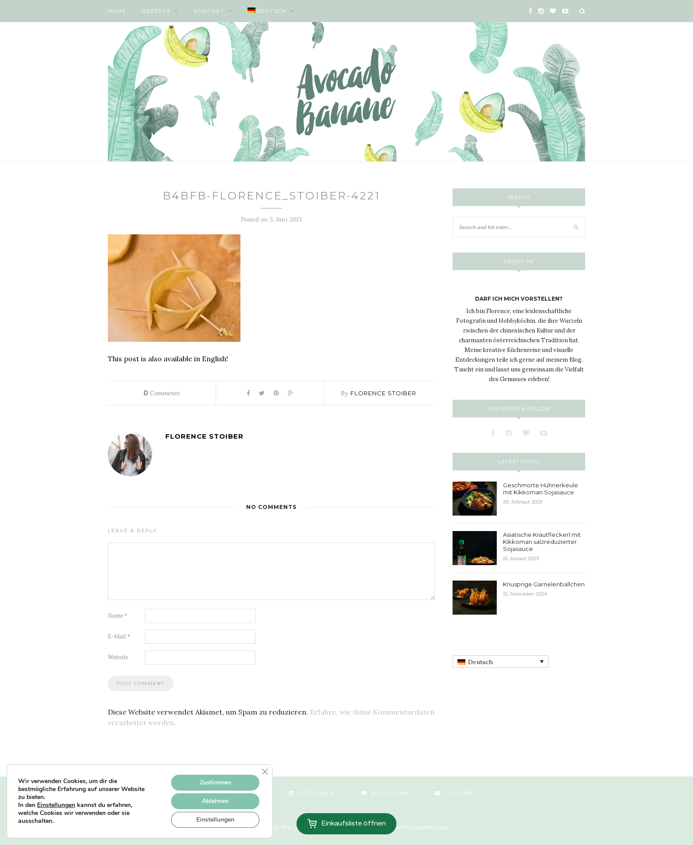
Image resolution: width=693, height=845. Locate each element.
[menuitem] (271, 11)
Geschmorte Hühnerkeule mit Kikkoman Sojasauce (540, 489)
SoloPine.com (430, 827)
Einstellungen (56, 805)
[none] (500, 661)
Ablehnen (215, 801)
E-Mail (119, 636)
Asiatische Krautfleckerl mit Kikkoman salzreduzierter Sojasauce (542, 541)
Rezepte (156, 11)
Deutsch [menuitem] (480, 662)
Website (118, 657)
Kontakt (209, 11)
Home (117, 11)
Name (117, 615)
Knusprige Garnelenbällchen (544, 584)
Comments (162, 393)
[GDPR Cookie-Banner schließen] (265, 772)
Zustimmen (215, 782)
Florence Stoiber (383, 393)
